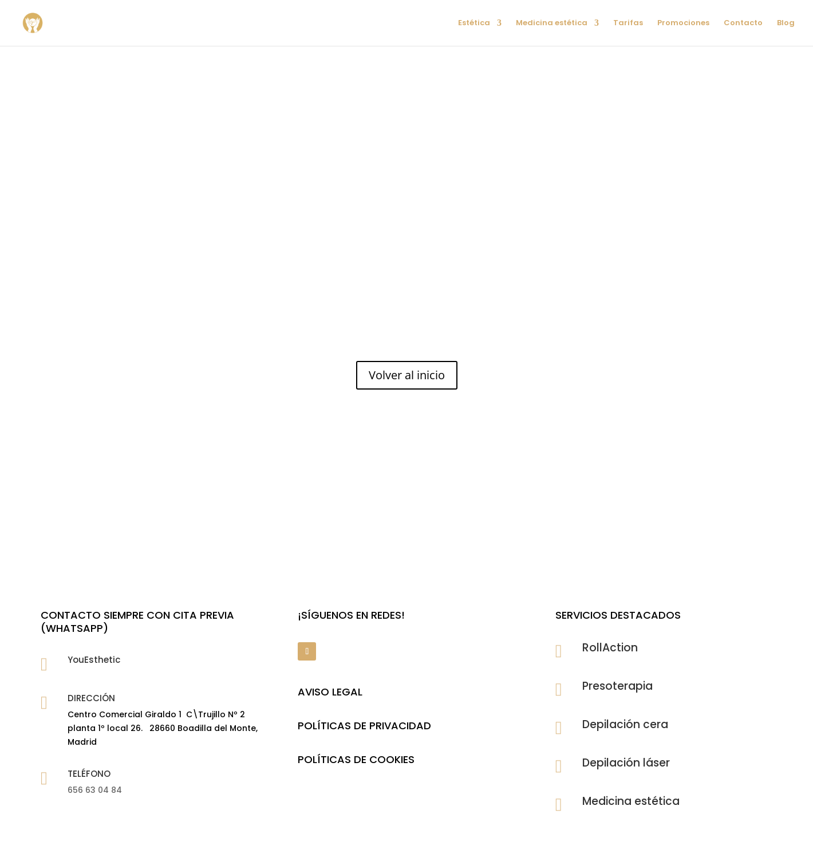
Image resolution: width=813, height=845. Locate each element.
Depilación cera (625, 724)
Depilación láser (626, 763)
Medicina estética (551, 23)
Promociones (683, 23)
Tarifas (628, 23)
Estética (474, 23)
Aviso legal (330, 692)
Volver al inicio (407, 375)
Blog (786, 23)
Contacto (743, 23)
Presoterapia (617, 686)
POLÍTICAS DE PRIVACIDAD (364, 725)
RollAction (610, 647)
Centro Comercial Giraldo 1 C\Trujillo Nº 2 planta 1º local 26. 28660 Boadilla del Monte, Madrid (163, 728)
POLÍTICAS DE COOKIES (356, 759)
